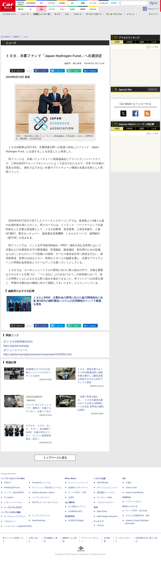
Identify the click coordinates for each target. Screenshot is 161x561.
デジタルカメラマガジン (15, 516)
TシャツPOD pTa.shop (136, 510)
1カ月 (154, 42)
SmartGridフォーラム (41, 482)
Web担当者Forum (12, 487)
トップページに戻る (55, 457)
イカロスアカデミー (106, 502)
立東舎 (71, 497)
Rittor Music (70, 478)
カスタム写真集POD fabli (137, 515)
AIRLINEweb (102, 482)
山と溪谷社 (70, 502)
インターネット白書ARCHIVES (18, 526)
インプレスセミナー (41, 497)
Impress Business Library (43, 492)
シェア (43, 71)
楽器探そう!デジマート (78, 487)
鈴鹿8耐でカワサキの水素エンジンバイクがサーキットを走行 (38, 372)
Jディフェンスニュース (107, 487)
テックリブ (99, 521)
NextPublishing (38, 520)
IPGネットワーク (130, 506)
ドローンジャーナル (13, 502)
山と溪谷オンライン (77, 506)
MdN (96, 507)
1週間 (141, 42)
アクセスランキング (129, 37)
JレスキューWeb (104, 497)
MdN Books (102, 511)
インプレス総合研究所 (14, 492)
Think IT (7, 482)
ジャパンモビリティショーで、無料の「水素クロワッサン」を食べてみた (38, 408)
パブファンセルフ (133, 501)
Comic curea (131, 487)
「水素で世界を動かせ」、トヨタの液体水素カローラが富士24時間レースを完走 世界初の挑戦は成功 (91, 403)
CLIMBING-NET (75, 511)
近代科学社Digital (75, 520)
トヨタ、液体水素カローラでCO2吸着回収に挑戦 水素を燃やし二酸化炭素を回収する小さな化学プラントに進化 (90, 376)
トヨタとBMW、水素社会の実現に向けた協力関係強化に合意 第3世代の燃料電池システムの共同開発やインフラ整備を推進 (68, 301)
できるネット (10, 521)
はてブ (59, 71)
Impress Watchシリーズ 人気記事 (136, 124)
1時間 (117, 42)
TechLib (100, 525)
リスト (29, 71)
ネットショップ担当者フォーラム (47, 487)
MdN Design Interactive (107, 516)
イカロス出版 (99, 478)
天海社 (129, 482)
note (76, 71)
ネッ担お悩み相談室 (13, 507)
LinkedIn (92, 71)
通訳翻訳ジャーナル (106, 492)
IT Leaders (8, 497)
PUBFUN (126, 497)
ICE (124, 478)
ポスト (19, 71)
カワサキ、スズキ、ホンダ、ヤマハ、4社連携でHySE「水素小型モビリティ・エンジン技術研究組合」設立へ (38, 432)
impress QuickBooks (135, 492)
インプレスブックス (41, 515)
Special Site (125, 89)
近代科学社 (70, 516)
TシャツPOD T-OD (77, 492)
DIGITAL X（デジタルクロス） (45, 502)
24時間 (129, 42)
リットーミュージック (78, 482)
